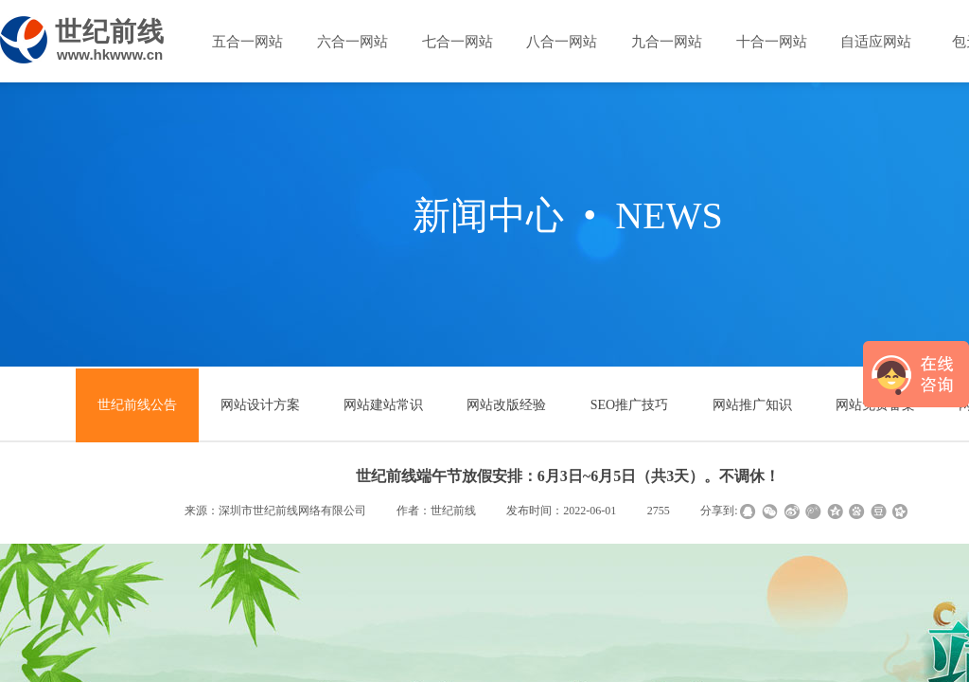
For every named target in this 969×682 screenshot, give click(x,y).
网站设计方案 (260, 405)
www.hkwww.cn (110, 54)
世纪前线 (110, 31)
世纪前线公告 (137, 405)
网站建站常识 (383, 405)
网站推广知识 (752, 405)
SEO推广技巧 (629, 405)
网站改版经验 (506, 405)
